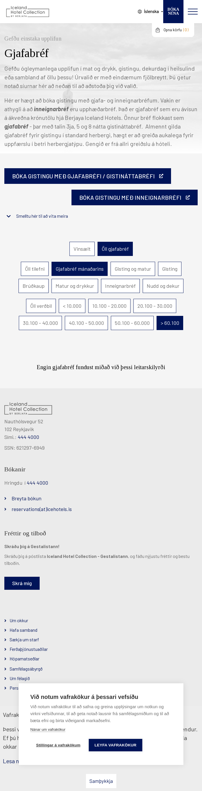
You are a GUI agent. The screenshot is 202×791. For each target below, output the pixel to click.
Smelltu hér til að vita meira (42, 216)
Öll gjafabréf (115, 249)
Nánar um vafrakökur (47, 729)
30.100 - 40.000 (40, 323)
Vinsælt (82, 249)
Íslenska (151, 11)
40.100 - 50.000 (86, 323)
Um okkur (19, 620)
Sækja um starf (24, 639)
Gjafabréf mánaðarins (80, 269)
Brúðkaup (34, 286)
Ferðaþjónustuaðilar (29, 649)
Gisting (169, 269)
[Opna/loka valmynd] (192, 11)
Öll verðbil (41, 306)
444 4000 (28, 437)
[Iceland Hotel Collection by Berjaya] (27, 11)
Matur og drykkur (75, 286)
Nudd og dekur (163, 286)
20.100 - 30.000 (154, 306)
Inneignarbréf (120, 286)
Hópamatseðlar (24, 658)
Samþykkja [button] (101, 781)
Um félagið (20, 678)
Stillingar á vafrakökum (58, 745)
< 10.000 (72, 306)
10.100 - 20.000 (109, 306)
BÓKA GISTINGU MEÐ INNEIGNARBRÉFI (130, 197)
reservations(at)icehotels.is (42, 509)
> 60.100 (170, 323)
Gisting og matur (133, 269)
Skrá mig (22, 583)
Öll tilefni (35, 269)
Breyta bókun (26, 498)
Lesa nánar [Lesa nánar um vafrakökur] (16, 760)
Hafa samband (23, 630)
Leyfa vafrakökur (116, 745)
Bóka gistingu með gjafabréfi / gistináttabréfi (83, 176)
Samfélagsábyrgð (26, 668)
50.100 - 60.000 (132, 323)
